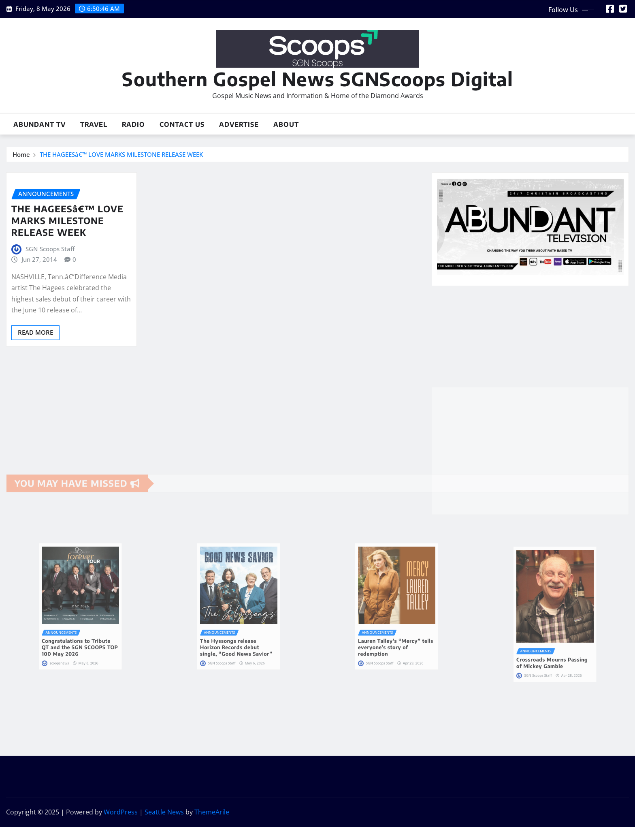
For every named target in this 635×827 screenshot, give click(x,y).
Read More (35, 332)
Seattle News (164, 812)
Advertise (239, 124)
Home (21, 154)
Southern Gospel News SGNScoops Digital (317, 78)
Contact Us (182, 124)
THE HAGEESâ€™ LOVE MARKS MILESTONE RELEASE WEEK (121, 154)
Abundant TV (39, 124)
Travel (93, 124)
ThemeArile (211, 812)
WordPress (121, 812)
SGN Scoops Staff (50, 249)
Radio (133, 124)
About (286, 124)
